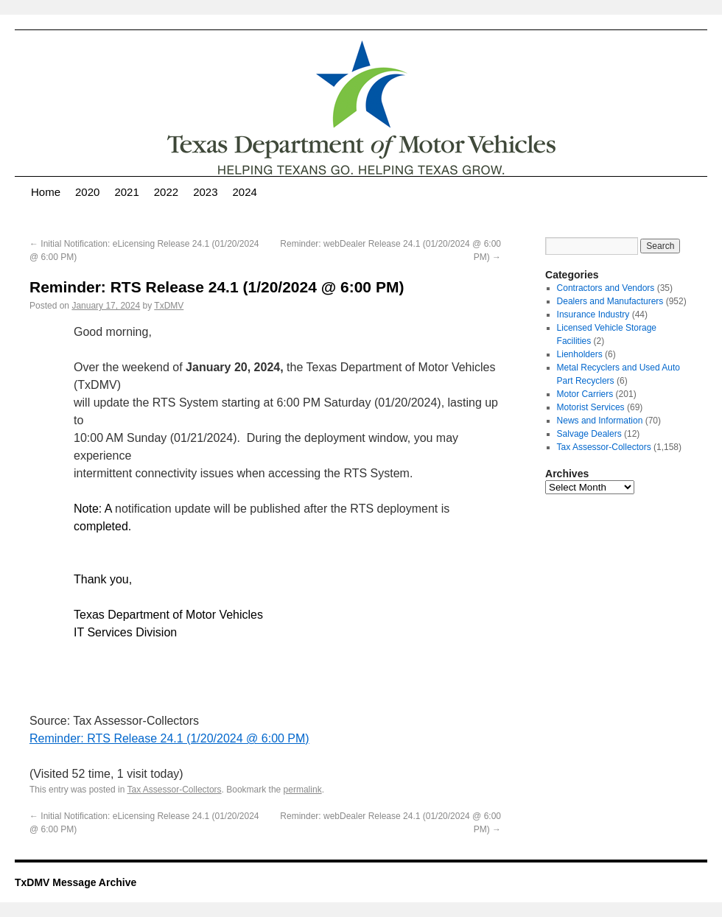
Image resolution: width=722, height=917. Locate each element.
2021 (126, 192)
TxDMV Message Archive (75, 882)
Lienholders (580, 354)
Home (45, 192)
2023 (205, 192)
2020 (87, 192)
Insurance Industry (593, 314)
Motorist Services (591, 407)
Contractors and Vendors (606, 288)
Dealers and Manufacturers (610, 301)
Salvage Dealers (589, 434)
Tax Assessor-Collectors (174, 789)
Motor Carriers (585, 394)
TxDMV (168, 306)
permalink (303, 789)
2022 (166, 192)
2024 (245, 192)
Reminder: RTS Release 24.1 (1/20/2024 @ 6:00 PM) (169, 738)
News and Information (600, 420)
